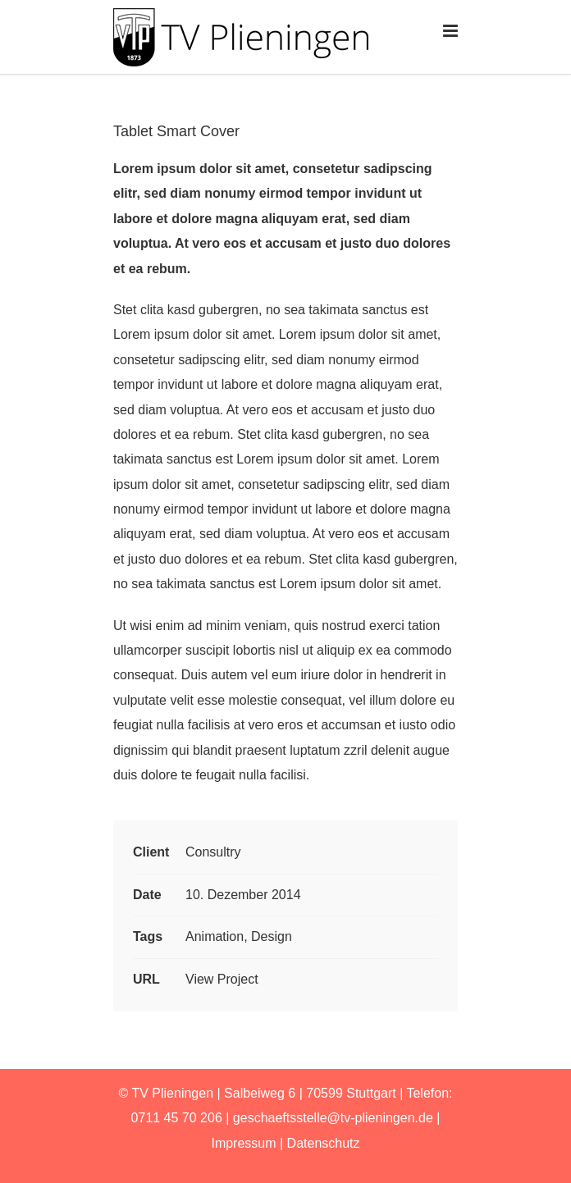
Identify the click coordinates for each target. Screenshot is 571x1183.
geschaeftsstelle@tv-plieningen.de (333, 1118)
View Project (221, 979)
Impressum (243, 1143)
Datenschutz (323, 1143)
